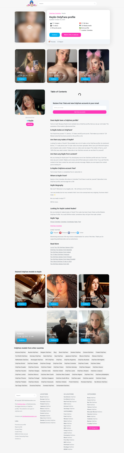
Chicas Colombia (55, 222)
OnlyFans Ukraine (34, 382)
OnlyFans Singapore (48, 378)
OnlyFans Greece (98, 367)
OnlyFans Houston (20, 371)
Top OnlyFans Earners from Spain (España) (62, 259)
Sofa (82, 73)
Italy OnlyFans (58, 356)
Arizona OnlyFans (20, 352)
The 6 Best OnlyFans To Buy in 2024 (61, 261)
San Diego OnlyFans (21, 385)
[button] (54, 233)
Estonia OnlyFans (88, 352)
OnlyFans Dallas (95, 363)
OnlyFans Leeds (70, 371)
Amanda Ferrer (54, 298)
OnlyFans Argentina (70, 360)
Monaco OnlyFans (97, 356)
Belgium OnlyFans (46, 352)
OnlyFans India (46, 371)
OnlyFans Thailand (20, 382)
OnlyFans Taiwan (101, 378)
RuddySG (20, 334)
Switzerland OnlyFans (62, 385)
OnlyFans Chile (57, 363)
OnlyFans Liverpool (96, 371)
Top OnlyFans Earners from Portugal (61, 257)
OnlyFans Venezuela (47, 382)
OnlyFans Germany (71, 367)
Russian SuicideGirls (88, 298)
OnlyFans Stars (21, 404)
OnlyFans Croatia (83, 363)
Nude (76, 222)
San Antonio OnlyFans (100, 382)
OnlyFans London (20, 374)
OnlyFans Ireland (58, 371)
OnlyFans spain (76, 378)
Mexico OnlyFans (84, 356)
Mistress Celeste (87, 334)
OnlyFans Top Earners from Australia (61, 250)
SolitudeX (52, 334)
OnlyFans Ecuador (20, 367)
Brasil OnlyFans (63, 352)
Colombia (63, 222)
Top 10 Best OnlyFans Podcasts (59, 254)
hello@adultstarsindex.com (29, 416)
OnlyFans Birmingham (98, 360)
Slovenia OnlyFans (35, 385)
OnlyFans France (58, 367)
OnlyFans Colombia (55, 13)
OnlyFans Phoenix (20, 378)
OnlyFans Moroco (33, 374)
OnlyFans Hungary (34, 371)
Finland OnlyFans (101, 352)
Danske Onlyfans (76, 352)
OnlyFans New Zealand (63, 374)
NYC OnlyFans (49, 360)
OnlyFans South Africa (62, 378)
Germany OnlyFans (35, 356)
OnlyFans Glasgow (84, 367)
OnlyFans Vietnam (61, 382)
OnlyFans (59, 360)
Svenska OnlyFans (48, 385)
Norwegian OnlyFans (37, 360)
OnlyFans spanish (88, 378)
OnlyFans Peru (89, 374)
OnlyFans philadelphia (102, 374)
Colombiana (70, 222)
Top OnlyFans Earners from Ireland (60, 252)
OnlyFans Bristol (20, 363)
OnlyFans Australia (83, 360)
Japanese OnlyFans (71, 356)
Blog (55, 352)
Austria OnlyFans (33, 352)
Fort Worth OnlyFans (21, 356)
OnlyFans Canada (33, 363)
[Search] (95, 4)
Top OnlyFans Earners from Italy (59, 264)
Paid (79, 222)
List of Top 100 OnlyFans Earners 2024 (61, 247)
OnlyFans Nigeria (77, 374)
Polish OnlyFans (74, 382)
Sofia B (19, 73)
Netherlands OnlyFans (21, 360)
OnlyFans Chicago (45, 363)
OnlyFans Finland (46, 367)
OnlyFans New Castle (47, 374)
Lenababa (20, 298)
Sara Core (52, 73)
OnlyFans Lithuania (82, 371)
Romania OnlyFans (86, 382)
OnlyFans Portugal (33, 378)
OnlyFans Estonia (33, 367)
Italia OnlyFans (47, 356)
